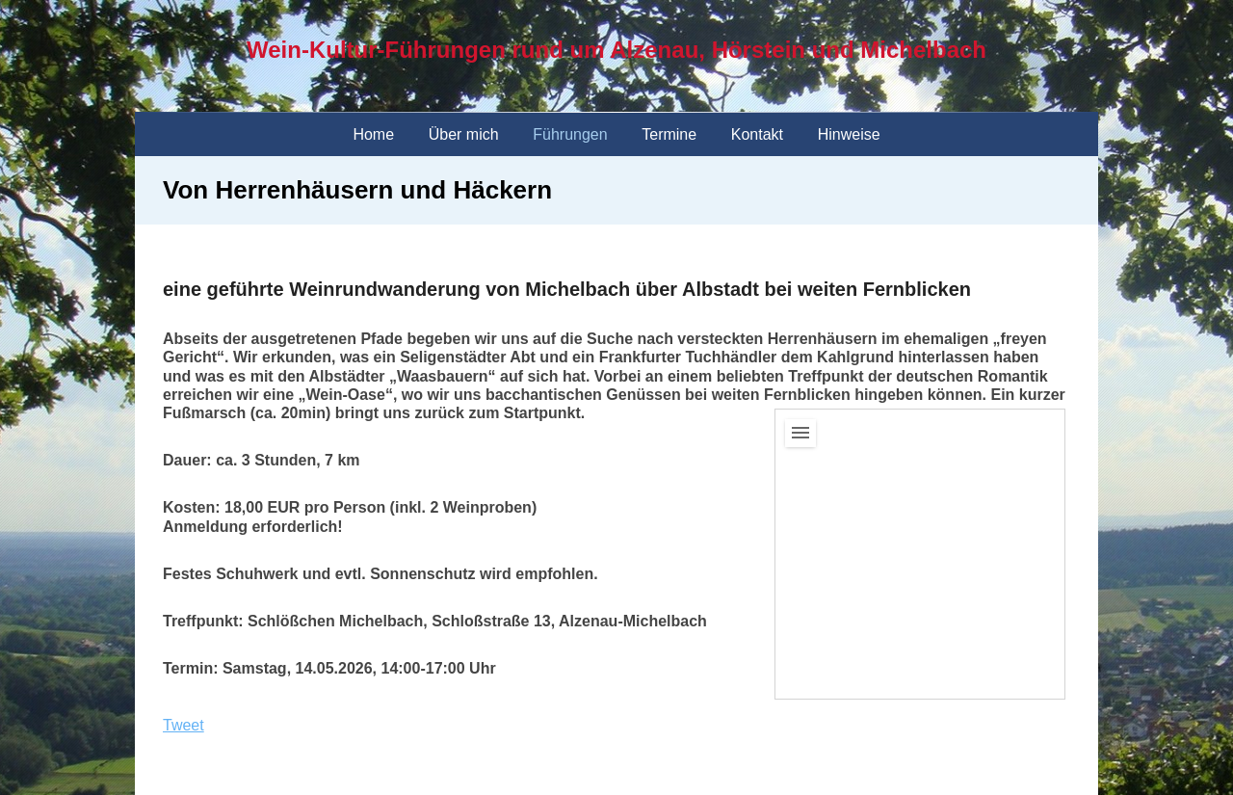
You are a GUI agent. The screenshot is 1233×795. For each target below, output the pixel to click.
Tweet (183, 725)
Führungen (570, 134)
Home (373, 134)
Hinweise (849, 134)
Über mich (464, 134)
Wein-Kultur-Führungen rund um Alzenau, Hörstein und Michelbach (616, 50)
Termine (669, 134)
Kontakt (757, 134)
